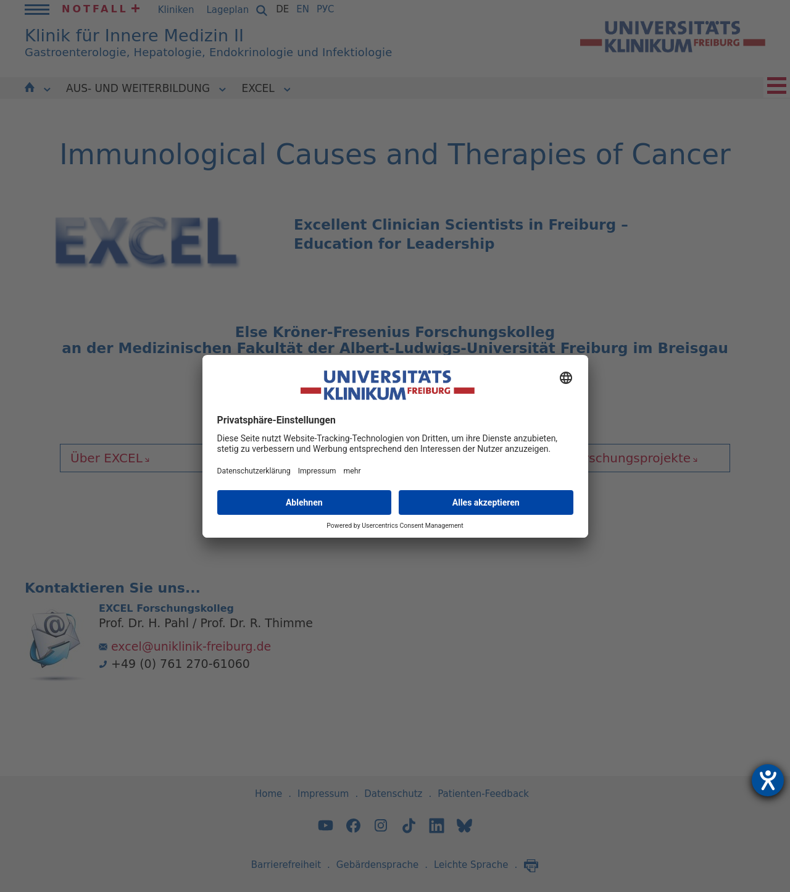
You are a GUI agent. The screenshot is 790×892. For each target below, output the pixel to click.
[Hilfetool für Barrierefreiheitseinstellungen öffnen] (768, 780)
